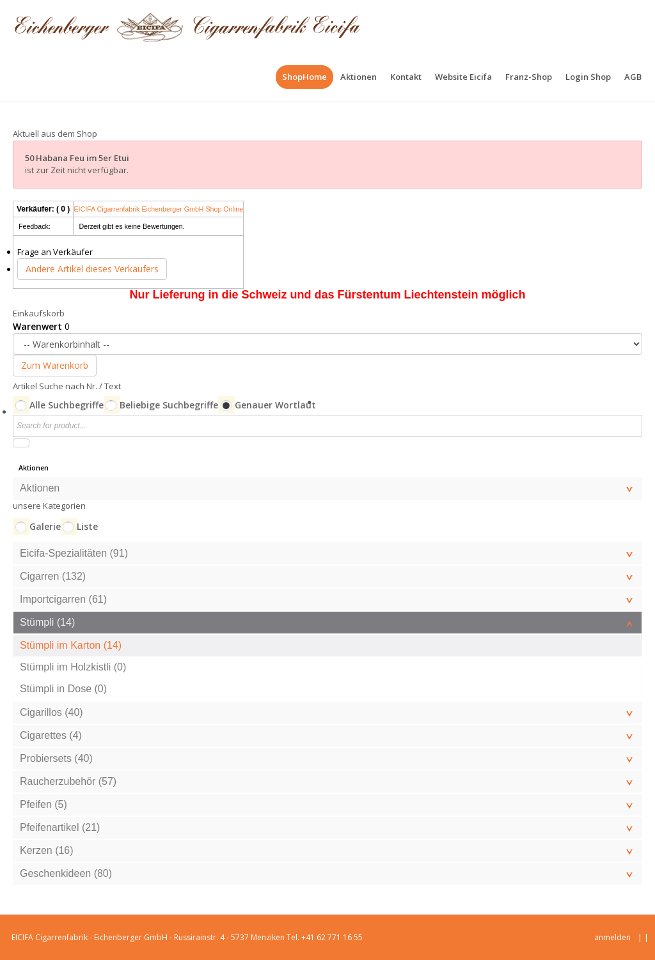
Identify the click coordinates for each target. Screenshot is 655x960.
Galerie (45, 526)
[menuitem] (304, 77)
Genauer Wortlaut (275, 405)
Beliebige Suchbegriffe (169, 405)
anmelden (612, 937)
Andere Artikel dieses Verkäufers (92, 269)
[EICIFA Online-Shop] (187, 25)
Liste (87, 526)
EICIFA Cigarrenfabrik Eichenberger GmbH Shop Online (158, 209)
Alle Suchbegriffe (66, 405)
